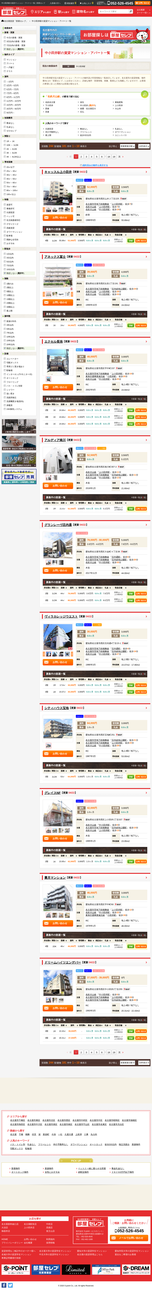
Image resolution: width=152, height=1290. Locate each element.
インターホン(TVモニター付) (19, 374)
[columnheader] (47, 235)
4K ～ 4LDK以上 (14, 157)
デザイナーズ (12, 224)
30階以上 (11, 307)
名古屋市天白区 (116, 1124)
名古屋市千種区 (17, 1120)
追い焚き (10, 393)
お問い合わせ (141, 241)
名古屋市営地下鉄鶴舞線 (97, 204)
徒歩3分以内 (85, 135)
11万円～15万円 (14, 101)
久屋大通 (69, 1134)
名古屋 (13, 1134)
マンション (11, 60)
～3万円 (10, 82)
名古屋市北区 (48, 1120)
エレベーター (12, 359)
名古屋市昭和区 (112, 1120)
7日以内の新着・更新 (16, 45)
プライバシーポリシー (12, 1243)
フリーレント (86, 132)
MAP (123, 199)
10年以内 (11, 337)
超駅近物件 (83, 1172)
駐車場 (9, 236)
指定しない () (15, 49)
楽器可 (9, 205)
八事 (86, 1134)
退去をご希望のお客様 (125, 1254)
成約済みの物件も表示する (95, 165)
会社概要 (141, 10)
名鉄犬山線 (91, 207)
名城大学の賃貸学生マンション (16, 1254)
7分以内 (10, 265)
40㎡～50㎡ (12, 179)
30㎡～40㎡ (12, 175)
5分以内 (10, 262)
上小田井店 (29, 1227)
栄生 (82, 102)
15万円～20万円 (14, 105)
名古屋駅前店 (30, 1224)
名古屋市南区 (66, 1124)
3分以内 (10, 258)
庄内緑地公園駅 (119, 289)
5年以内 (10, 329)
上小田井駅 (117, 204)
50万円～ (11, 113)
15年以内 (11, 340)
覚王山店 (50, 1231)
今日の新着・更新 (14, 37)
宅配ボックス (12, 362)
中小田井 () (88, 105)
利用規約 (50, 1239)
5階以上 (10, 291)
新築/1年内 (11, 321)
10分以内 (11, 269)
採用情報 (50, 1243)
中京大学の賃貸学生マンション (54, 1254)
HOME (5, 1239)
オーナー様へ (143, 13)
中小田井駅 (104, 209)
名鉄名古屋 (50, 102)
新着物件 (15, 1168)
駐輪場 (9, 370)
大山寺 (118, 108)
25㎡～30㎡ (12, 171)
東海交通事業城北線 (95, 376)
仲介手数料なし (52, 132)
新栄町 (46, 1134)
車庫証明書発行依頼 (11, 1258)
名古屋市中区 (96, 1120)
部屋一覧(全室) (139, 229)
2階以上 (10, 287)
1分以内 (10, 254)
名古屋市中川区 (34, 1124)
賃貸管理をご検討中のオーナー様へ (19, 1251)
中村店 (49, 1224)
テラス (9, 71)
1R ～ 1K (11, 141)
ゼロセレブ (11, 131)
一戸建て (10, 67)
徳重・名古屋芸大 (88, 108)
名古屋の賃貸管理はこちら (90, 1254)
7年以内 (10, 333)
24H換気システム (14, 409)
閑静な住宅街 (12, 239)
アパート (10, 63)
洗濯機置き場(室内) (15, 401)
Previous (44, 209)
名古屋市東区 (33, 1120)
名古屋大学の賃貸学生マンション (55, 1251)
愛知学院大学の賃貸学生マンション (132, 1251)
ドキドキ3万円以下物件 (123, 1172)
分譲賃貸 (10, 212)
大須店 (5, 1227)
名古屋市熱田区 (17, 1124)
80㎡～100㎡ (12, 190)
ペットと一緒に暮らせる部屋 (92, 1168)
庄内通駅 (116, 557)
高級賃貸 (10, 228)
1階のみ (10, 284)
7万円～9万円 (13, 93)
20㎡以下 (11, 167)
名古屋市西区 (63, 1120)
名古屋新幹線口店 (10, 1224)
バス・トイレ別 (17, 1144)
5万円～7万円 (13, 89)
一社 (60, 1134)
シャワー (10, 390)
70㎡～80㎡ (12, 186)
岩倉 (47, 112)
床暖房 (9, 405)
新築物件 (136, 1144)
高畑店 (49, 1227)
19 (114, 156)
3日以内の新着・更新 (16, 41)
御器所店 (6, 1231)
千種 (21, 1134)
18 (109, 156)
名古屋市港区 (51, 1124)
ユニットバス (121, 135)
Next (72, 209)
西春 (47, 108)
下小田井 (49, 105)
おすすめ (10, 243)
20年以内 (11, 344)
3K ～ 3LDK (12, 153)
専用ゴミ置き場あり (15, 366)
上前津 (78, 1134)
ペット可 (10, 216)
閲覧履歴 (71, 3)
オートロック (12, 378)
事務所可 (10, 208)
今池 (54, 1134)
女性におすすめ (52, 1172)
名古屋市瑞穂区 (129, 1120)
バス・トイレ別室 (14, 386)
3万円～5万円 (13, 85)
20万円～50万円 (14, 109)
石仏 (82, 112)
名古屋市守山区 (82, 1124)
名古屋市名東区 (99, 1124)
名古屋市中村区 (80, 1120)
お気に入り (87, 3)
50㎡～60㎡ (12, 182)
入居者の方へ (55, 3)
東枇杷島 (119, 102)
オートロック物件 (19, 1172)
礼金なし (10, 127)
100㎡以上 (11, 194)
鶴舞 (27, 1134)
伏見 (34, 1134)
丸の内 (94, 1134)
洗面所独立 (11, 397)
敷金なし (10, 123)
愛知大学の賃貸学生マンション (92, 1251)
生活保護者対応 (13, 220)
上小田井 (119, 105)
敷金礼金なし (118, 1168)
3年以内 (10, 325)
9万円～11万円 (13, 97)
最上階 (9, 311)
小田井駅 (111, 376)
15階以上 (11, 299)
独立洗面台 (124, 1144)
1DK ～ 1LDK (12, 145)
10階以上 (11, 295)
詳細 (131, 241)
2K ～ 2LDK (12, 149)
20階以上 (11, 303)
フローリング (12, 382)
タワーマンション (14, 232)
